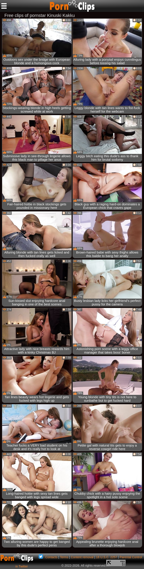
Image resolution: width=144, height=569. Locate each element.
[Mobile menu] (3, 5)
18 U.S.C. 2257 (106, 557)
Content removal (82, 557)
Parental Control (131, 557)
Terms (64, 557)
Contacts (51, 557)
